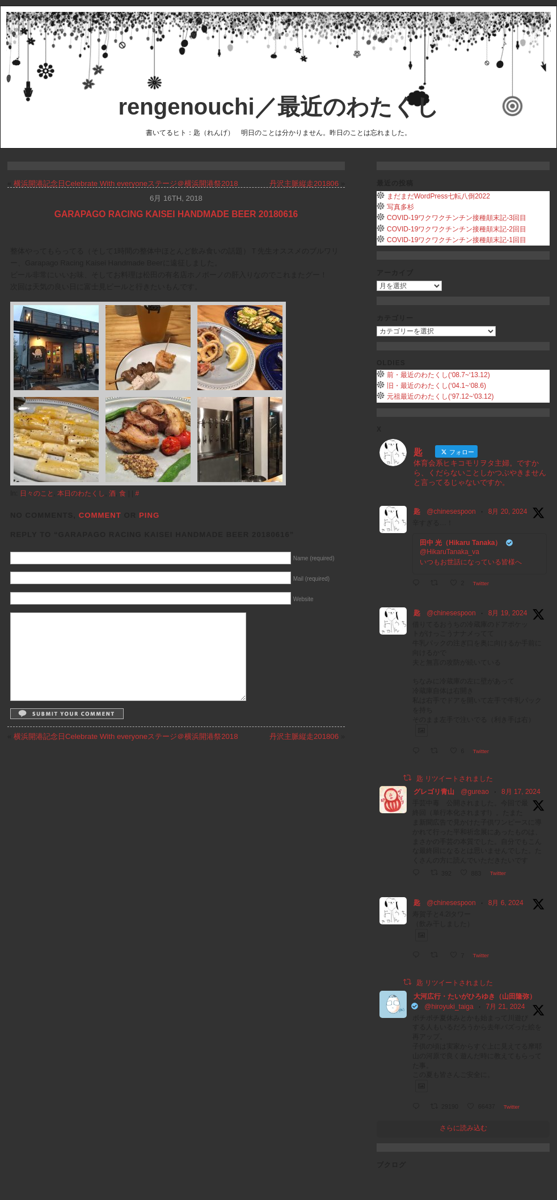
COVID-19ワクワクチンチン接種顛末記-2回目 (456, 229)
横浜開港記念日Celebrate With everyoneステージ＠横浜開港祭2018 (126, 183)
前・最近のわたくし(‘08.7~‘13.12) (438, 375)
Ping (149, 515)
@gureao (475, 792)
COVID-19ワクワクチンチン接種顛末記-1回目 (456, 240)
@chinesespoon (451, 512)
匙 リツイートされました (454, 778)
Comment (100, 515)
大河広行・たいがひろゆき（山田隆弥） (474, 996)
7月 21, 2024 (505, 1007)
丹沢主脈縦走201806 (304, 183)
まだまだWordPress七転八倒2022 (438, 196)
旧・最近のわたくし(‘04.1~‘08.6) (436, 386)
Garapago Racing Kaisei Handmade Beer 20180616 (176, 214)
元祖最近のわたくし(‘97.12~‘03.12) (440, 396)
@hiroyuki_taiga (448, 1007)
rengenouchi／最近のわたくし (278, 106)
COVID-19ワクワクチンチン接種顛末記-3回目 (456, 218)
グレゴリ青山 (433, 792)
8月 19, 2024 (508, 613)
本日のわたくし (81, 493)
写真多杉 (400, 207)
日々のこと (37, 493)
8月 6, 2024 (506, 903)
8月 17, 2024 (521, 792)
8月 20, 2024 (508, 512)
